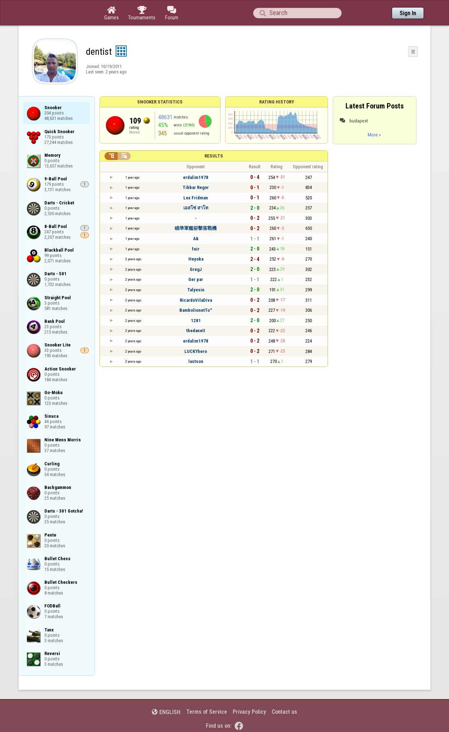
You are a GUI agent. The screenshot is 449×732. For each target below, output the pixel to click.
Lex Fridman (195, 197)
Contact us (284, 711)
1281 (196, 320)
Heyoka (195, 259)
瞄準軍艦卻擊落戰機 (196, 228)
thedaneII (195, 330)
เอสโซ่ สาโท (195, 207)
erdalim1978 (195, 177)
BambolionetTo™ (195, 310)
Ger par (195, 279)
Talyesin (195, 289)
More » (374, 134)
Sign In (408, 13)
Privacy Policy (249, 711)
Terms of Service (206, 711)
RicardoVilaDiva (196, 300)
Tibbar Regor (196, 187)
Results (213, 156)
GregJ (196, 269)
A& (195, 238)
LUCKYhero (195, 351)
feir (195, 249)
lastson (195, 361)
